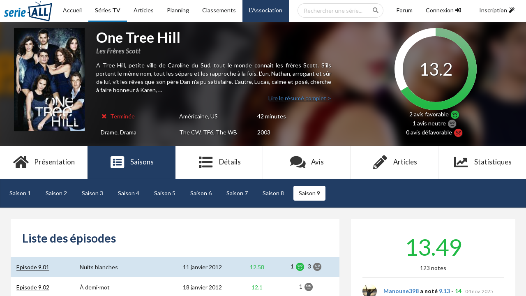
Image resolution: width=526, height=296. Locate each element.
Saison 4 (128, 193)
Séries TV (107, 10)
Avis (307, 162)
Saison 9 (309, 193)
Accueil (72, 10)
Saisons (131, 162)
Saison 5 (164, 193)
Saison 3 (92, 193)
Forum (405, 10)
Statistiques (482, 162)
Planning (178, 10)
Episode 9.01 (32, 267)
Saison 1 (20, 193)
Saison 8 (273, 193)
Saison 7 (237, 193)
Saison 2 (56, 193)
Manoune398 (401, 290)
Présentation (44, 162)
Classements (219, 10)
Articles (144, 10)
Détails (219, 162)
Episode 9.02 (32, 287)
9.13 (444, 290)
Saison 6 (201, 193)
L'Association (265, 10)
